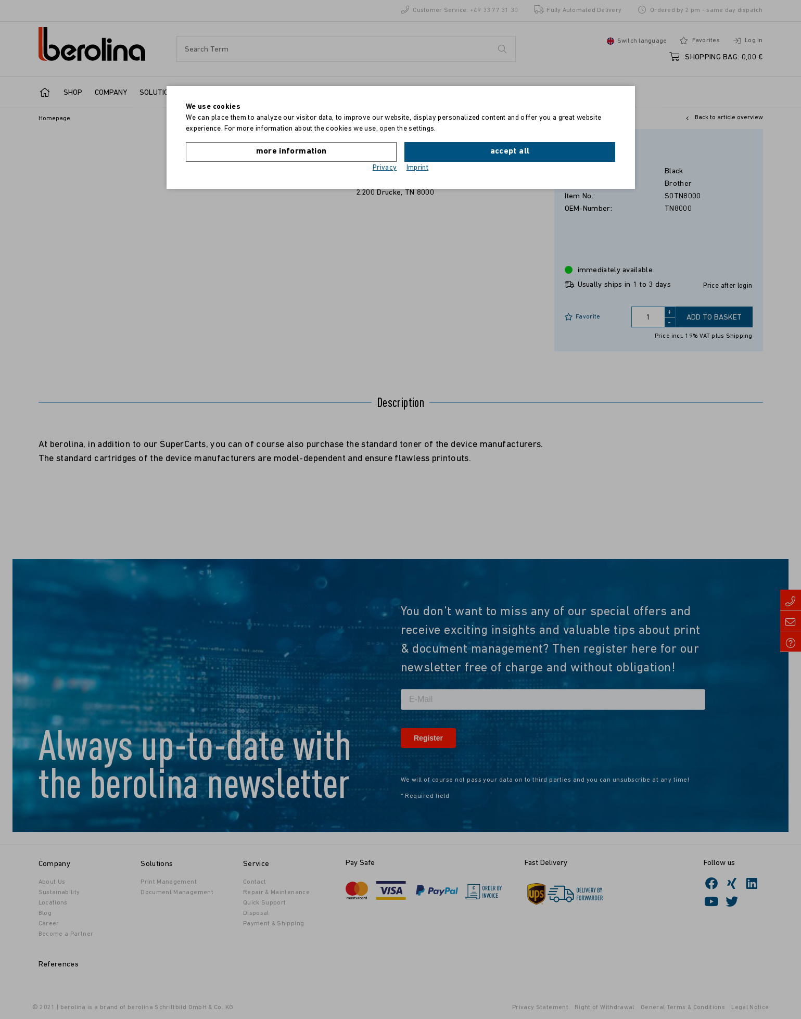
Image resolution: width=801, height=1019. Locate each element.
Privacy (385, 168)
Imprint (417, 168)
